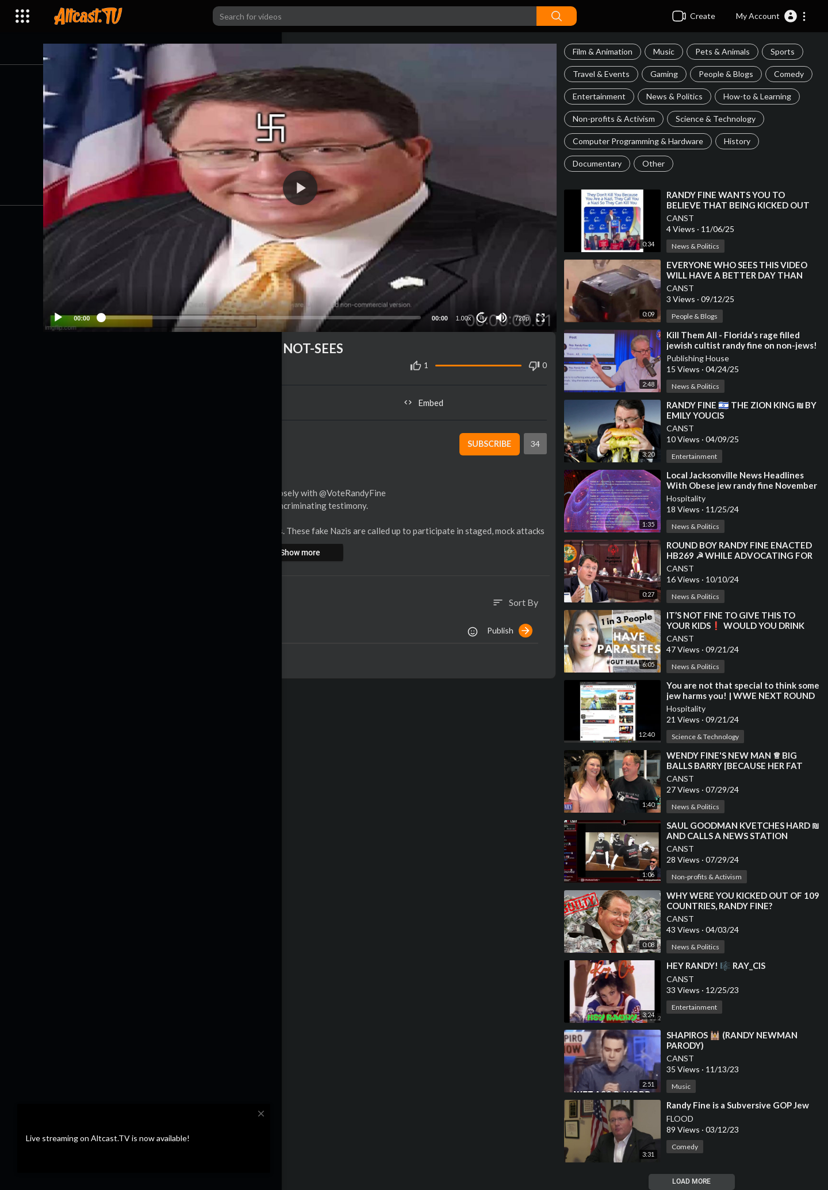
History (740, 141)
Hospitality (689, 498)
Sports (786, 51)
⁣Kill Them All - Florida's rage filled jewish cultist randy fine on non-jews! (736, 345)
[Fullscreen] (543, 312)
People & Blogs (729, 74)
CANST (683, 218)
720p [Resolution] (524, 313)
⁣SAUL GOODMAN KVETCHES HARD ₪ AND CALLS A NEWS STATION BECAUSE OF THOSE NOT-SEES (742, 835)
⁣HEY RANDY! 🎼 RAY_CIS (719, 965)
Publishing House (701, 358)
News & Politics (678, 96)
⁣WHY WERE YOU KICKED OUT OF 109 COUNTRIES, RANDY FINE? (738, 900)
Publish (513, 625)
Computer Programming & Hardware (641, 141)
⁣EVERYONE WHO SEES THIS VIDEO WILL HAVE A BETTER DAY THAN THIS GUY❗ (740, 275)
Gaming (667, 74)
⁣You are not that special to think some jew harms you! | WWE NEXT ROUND (739, 695)
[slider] (267, 312)
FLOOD (683, 1118)
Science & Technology (719, 118)
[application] (307, 185)
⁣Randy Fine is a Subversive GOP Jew (741, 1105)
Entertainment (602, 96)
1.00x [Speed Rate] (465, 313)
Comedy (792, 74)
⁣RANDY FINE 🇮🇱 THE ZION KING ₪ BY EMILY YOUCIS (738, 410)
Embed (428, 397)
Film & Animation (606, 51)
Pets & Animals (726, 51)
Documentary (600, 163)
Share (185, 397)
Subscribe (491, 439)
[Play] (69, 312)
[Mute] (503, 312)
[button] (771, 16)
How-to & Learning (761, 96)
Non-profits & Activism (617, 118)
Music (667, 51)
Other (657, 163)
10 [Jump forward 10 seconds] (483, 312)
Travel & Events (604, 74)
